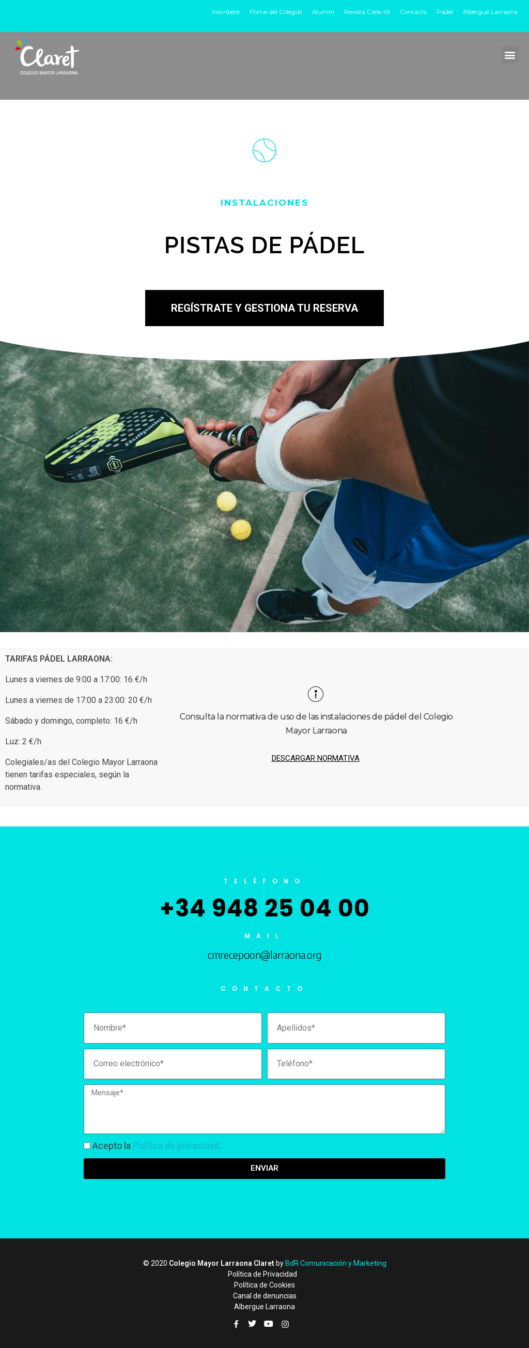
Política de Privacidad (262, 1274)
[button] (510, 54)
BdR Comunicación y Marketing (335, 1263)
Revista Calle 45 (362, 12)
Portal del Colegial (269, 12)
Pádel (442, 12)
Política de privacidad (176, 1146)
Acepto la (155, 1146)
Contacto (410, 12)
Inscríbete (218, 12)
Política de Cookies (264, 1285)
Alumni (317, 12)
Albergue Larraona (489, 12)
